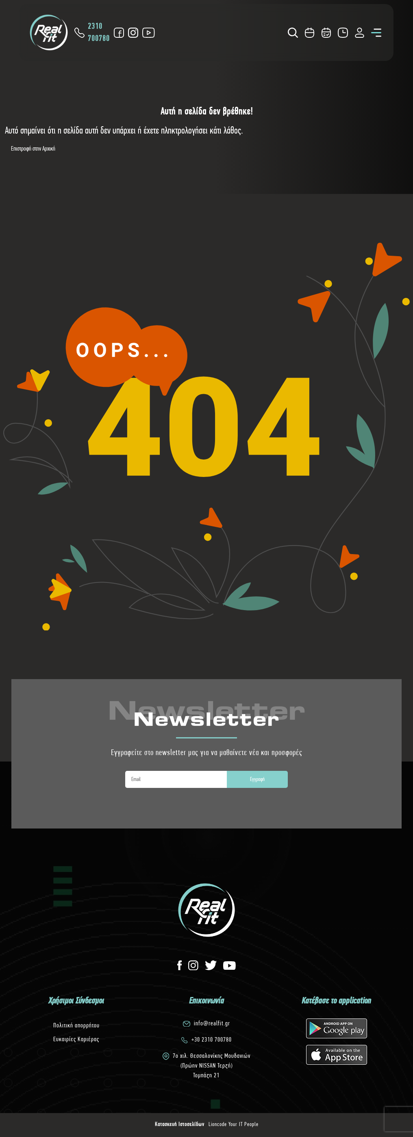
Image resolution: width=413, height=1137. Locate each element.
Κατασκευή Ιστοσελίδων (179, 1124)
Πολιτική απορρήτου (76, 1025)
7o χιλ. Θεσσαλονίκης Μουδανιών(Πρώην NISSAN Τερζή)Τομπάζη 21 (211, 1065)
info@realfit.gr (212, 1023)
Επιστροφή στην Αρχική (33, 148)
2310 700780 (92, 32)
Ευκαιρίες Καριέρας (76, 1039)
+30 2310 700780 (211, 1039)
